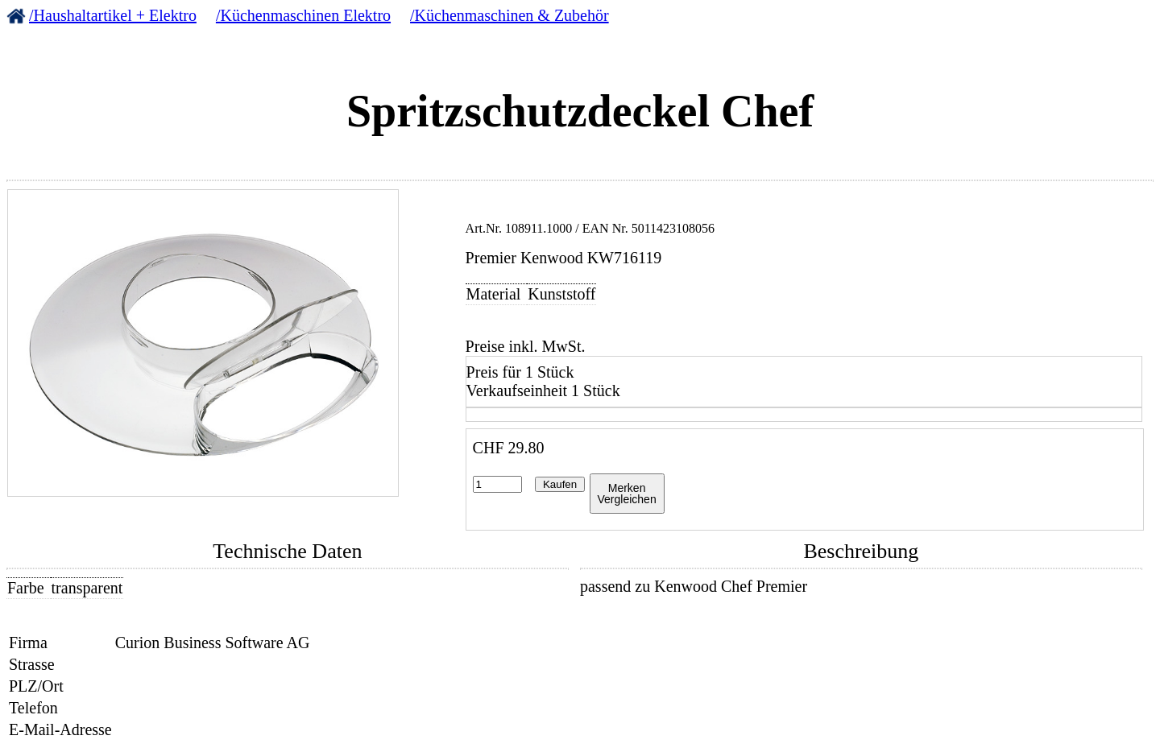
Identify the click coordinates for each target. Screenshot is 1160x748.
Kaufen (560, 484)
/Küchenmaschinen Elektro (303, 15)
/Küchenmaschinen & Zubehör (509, 15)
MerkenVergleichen (627, 493)
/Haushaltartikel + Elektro (113, 15)
